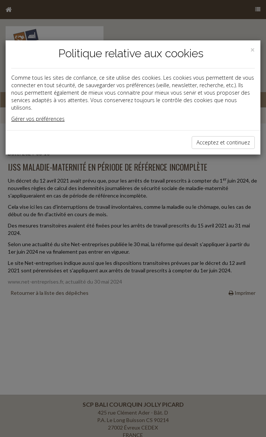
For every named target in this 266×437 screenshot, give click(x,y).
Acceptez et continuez (223, 142)
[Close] (252, 50)
